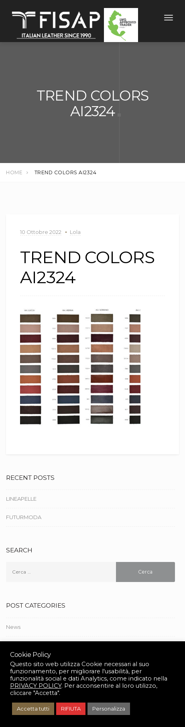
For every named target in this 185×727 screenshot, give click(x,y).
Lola (75, 233)
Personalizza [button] (108, 708)
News (13, 627)
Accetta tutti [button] (33, 708)
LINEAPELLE (21, 500)
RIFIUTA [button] (71, 708)
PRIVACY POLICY (35, 685)
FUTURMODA (23, 518)
